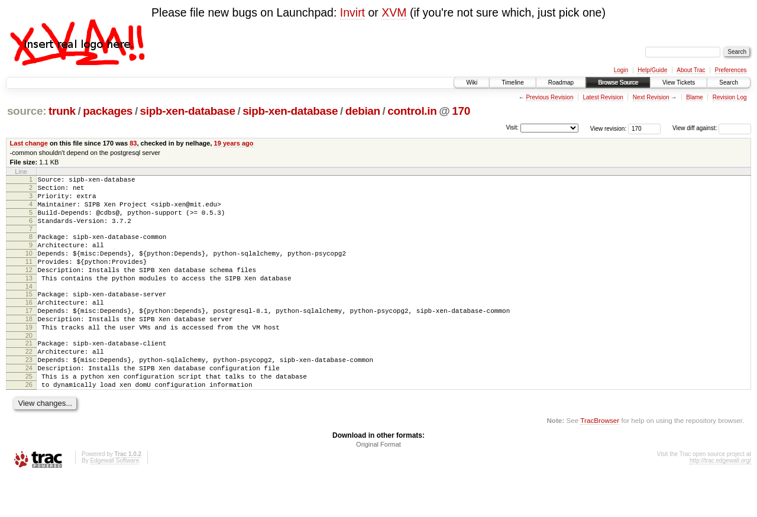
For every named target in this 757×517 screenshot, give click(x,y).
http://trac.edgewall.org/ (720, 501)
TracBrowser (599, 461)
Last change (29, 143)
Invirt (352, 12)
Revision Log (730, 97)
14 (29, 307)
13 (29, 297)
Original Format (378, 485)
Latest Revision (603, 97)
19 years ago (234, 143)
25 (29, 413)
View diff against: (711, 128)
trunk (62, 111)
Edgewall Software (114, 501)
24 (29, 403)
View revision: (608, 128)
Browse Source (618, 82)
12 (29, 287)
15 (29, 315)
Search (728, 82)
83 (133, 143)
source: (26, 111)
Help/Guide (652, 70)
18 (29, 345)
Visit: (512, 127)
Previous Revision (549, 97)
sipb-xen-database (187, 111)
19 (29, 355)
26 (29, 423)
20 (29, 365)
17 (29, 335)
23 (29, 393)
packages (107, 111)
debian (362, 111)
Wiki (471, 82)
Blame (694, 97)
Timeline (512, 82)
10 (29, 267)
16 (29, 325)
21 (29, 373)
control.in (411, 111)
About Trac (691, 70)
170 (461, 111)
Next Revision (651, 97)
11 (29, 277)
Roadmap (561, 82)
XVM (393, 12)
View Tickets (678, 82)
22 (29, 383)
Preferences (731, 70)
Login (621, 70)
